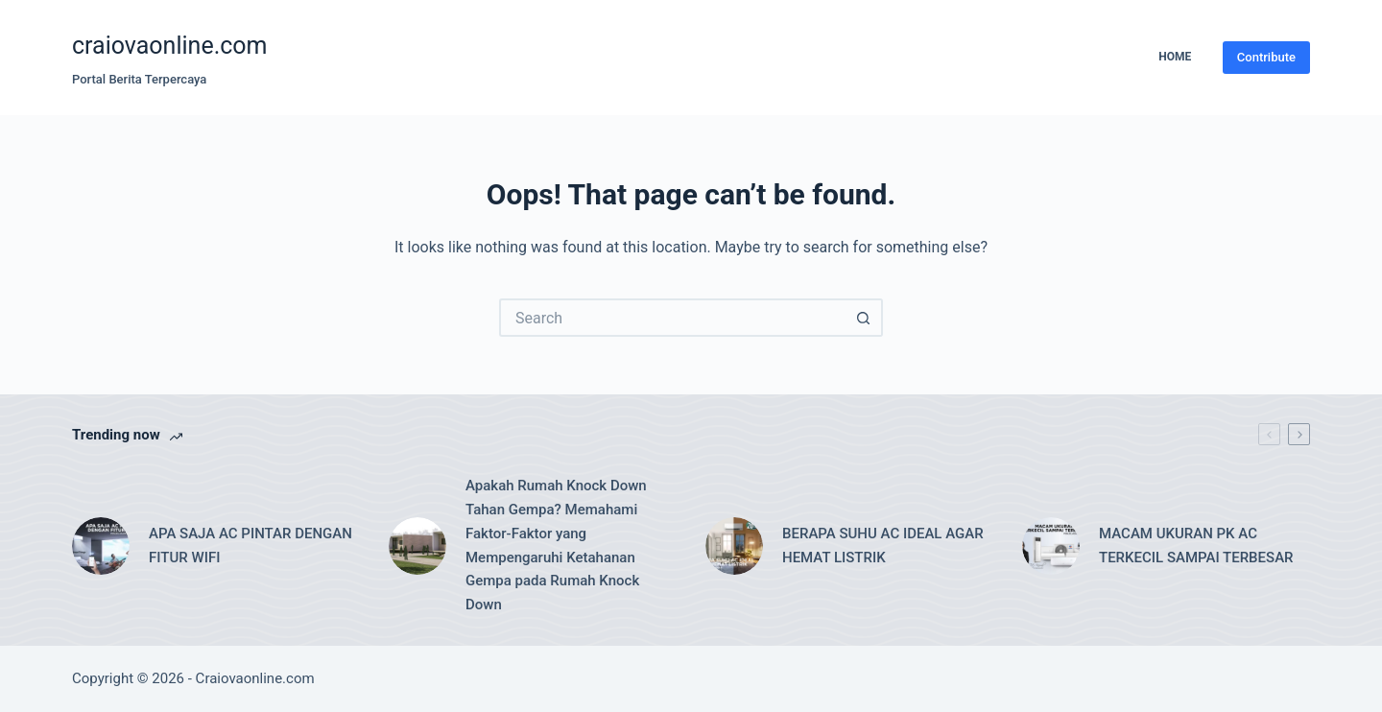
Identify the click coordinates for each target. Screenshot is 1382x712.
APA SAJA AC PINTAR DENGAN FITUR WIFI (250, 545)
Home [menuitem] (1174, 56)
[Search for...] (672, 317)
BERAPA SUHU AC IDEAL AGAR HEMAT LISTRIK (883, 545)
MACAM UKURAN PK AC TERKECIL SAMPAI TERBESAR (1196, 545)
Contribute (1266, 57)
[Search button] (864, 317)
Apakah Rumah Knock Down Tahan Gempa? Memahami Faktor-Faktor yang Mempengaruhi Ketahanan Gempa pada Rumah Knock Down (556, 545)
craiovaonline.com (170, 45)
